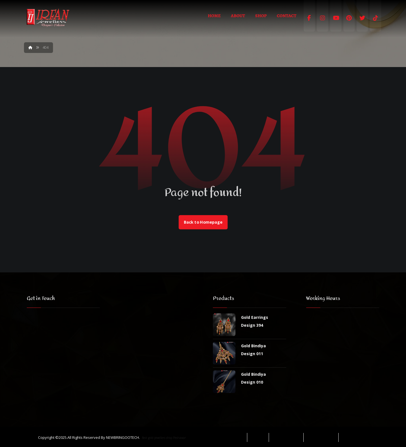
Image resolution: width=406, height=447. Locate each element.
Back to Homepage (203, 222)
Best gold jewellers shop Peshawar (164, 438)
